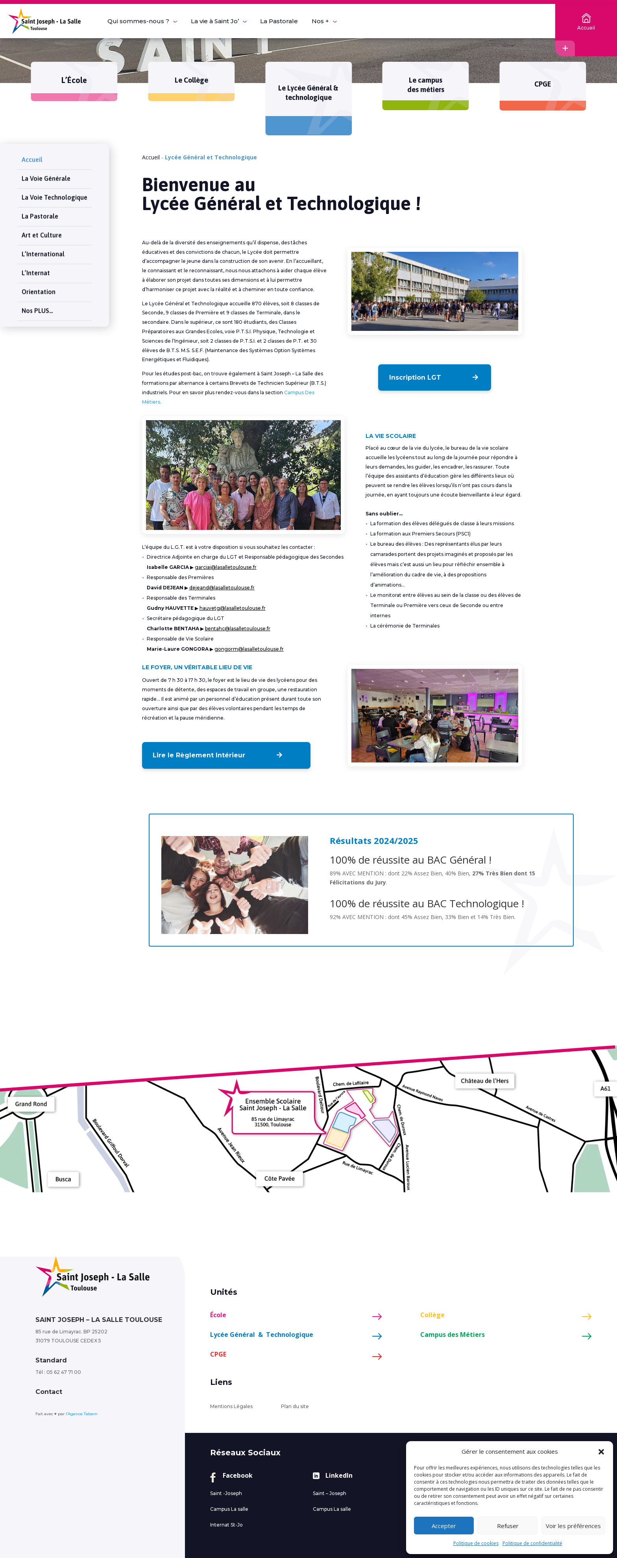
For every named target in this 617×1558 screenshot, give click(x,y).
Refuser (508, 1526)
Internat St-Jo (226, 1525)
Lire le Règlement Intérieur (196, 755)
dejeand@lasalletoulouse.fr (222, 588)
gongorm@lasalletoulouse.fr (249, 649)
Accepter (444, 1526)
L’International (43, 246)
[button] (601, 1452)
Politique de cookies (476, 1543)
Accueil (32, 151)
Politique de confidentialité (532, 1543)
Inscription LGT (417, 377)
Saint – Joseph (329, 1493)
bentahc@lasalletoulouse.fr (237, 628)
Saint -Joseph (226, 1493)
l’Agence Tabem (82, 1413)
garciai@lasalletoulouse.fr (226, 567)
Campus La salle (229, 1509)
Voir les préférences (573, 1526)
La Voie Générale (46, 170)
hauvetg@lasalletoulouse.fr (233, 608)
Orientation (38, 284)
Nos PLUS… (37, 302)
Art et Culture (42, 227)
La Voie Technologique (54, 189)
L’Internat (36, 265)
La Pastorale (40, 208)
